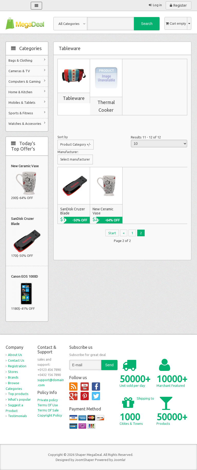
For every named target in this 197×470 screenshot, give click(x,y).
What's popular (19, 399)
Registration (17, 366)
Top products (18, 394)
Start (112, 233)
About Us (15, 354)
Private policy (47, 400)
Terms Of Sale (48, 410)
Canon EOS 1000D (24, 276)
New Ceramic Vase (25, 166)
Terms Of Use (47, 405)
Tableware (74, 98)
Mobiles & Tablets (26, 102)
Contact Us (16, 360)
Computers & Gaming (26, 81)
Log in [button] (157, 5)
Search (146, 24)
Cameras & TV (26, 70)
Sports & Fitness (26, 112)
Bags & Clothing (26, 60)
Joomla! (119, 460)
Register (180, 5)
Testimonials (17, 416)
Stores (13, 371)
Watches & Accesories (26, 123)
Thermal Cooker (106, 106)
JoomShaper (84, 460)
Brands (13, 377)
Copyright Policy (49, 415)
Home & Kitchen (26, 91)
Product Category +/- (75, 144)
